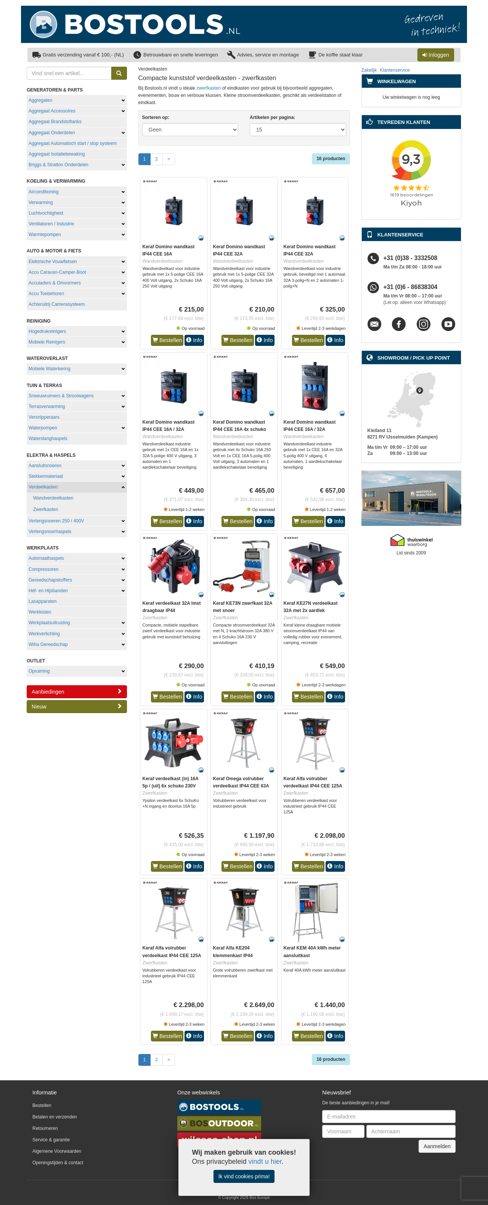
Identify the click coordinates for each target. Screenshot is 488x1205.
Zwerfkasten (45, 509)
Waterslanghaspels (48, 438)
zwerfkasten (208, 88)
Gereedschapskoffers (50, 580)
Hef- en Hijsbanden (48, 590)
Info (194, 340)
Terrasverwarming (47, 406)
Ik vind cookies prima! (244, 1176)
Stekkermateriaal (46, 476)
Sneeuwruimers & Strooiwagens (61, 395)
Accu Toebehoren (46, 293)
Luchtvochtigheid (46, 213)
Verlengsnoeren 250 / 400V (56, 521)
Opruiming (39, 671)
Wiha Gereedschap (48, 644)
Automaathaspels (46, 558)
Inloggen (435, 55)
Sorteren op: (155, 117)
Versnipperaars (44, 417)
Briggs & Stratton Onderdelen (58, 164)
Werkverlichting (44, 633)
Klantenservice (395, 70)
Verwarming (41, 202)
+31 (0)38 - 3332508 (411, 258)
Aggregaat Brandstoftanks (55, 121)
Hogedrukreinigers (47, 331)
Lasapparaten (42, 601)
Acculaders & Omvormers (55, 283)
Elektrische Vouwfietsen (53, 261)
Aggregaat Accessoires (52, 111)
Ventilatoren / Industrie (51, 224)
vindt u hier (265, 1161)
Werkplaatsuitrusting (49, 622)
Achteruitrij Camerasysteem (57, 304)
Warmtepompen (45, 234)
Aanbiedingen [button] (77, 691)
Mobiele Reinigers (47, 342)
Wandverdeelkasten (53, 498)
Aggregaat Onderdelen (52, 132)
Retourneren (45, 1128)
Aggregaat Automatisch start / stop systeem (73, 143)
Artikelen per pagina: (272, 117)
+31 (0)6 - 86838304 (411, 287)
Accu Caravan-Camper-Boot (57, 272)
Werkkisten (40, 612)
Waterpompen (43, 428)
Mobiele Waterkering (50, 368)
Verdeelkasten (43, 487)
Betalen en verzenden (54, 1117)
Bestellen (167, 340)
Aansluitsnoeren (45, 465)
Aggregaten (40, 100)
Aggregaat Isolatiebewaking (57, 154)
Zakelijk (369, 70)
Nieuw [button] (77, 706)
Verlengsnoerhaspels (50, 531)
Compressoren (44, 569)
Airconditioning (44, 191)
